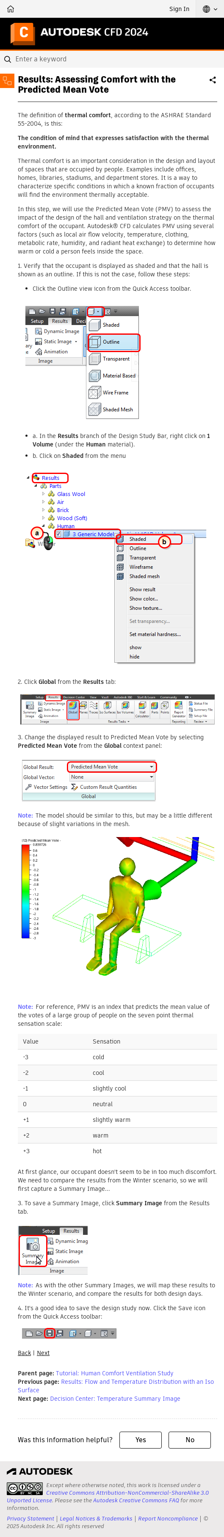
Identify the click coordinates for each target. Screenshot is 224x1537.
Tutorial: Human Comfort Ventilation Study (115, 1373)
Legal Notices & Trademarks (96, 1519)
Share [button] (213, 83)
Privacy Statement (30, 1519)
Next (43, 1353)
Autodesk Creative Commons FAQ (136, 1500)
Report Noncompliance (168, 1519)
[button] (210, 9)
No (189, 1440)
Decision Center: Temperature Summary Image (115, 1398)
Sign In (179, 9)
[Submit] (8, 59)
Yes (141, 1440)
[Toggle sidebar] (7, 81)
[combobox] (112, 59)
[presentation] (25, 1488)
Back (24, 1353)
